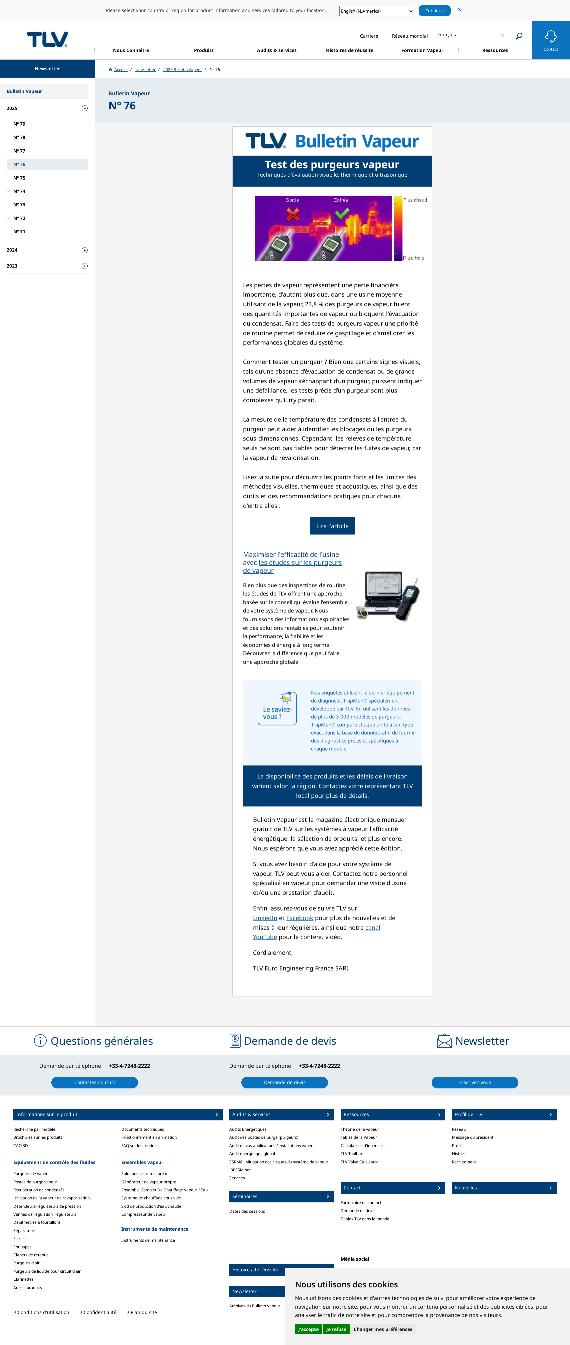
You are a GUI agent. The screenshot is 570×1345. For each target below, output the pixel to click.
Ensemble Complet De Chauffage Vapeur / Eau (164, 1190)
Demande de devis (358, 1210)
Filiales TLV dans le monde (365, 1219)
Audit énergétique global (252, 1153)
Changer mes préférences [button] (383, 1329)
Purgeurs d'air (26, 1263)
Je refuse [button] (336, 1329)
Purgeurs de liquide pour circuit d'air (47, 1271)
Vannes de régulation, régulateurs (44, 1214)
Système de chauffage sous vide (151, 1198)
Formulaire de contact (361, 1202)
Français (446, 34)
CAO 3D (20, 1145)
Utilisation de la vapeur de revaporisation (51, 1198)
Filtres (19, 1238)
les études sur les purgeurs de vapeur (292, 566)
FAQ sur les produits (140, 1145)
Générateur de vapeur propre (148, 1182)
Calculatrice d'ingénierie (363, 1145)
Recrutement (464, 1162)
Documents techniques (142, 1129)
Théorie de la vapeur (360, 1129)
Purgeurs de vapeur (31, 1173)
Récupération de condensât (38, 1190)
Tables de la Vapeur (359, 1137)
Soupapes (22, 1247)
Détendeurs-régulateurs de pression (47, 1206)
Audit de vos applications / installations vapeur (272, 1145)
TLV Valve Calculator (359, 1162)
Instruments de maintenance (148, 1240)
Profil (457, 1145)
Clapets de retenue (31, 1255)
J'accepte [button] (308, 1329)
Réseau (459, 1129)
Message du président (472, 1137)
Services (237, 1178)
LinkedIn (265, 918)
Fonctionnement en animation (149, 1137)
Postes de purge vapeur (35, 1182)
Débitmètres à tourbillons (37, 1222)
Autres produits (27, 1287)
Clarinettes (23, 1279)
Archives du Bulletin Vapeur (254, 1306)
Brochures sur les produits (37, 1137)
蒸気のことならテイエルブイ (47, 39)
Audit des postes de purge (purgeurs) (263, 1137)
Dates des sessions (247, 1211)
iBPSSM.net (240, 1170)
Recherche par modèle (34, 1129)
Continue (434, 11)
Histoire (459, 1153)
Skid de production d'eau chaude (151, 1206)
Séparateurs (24, 1230)
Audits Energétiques (248, 1129)
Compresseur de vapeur (143, 1214)
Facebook (299, 918)
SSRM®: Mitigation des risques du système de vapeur (278, 1162)
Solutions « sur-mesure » (144, 1173)
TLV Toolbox (352, 1153)
